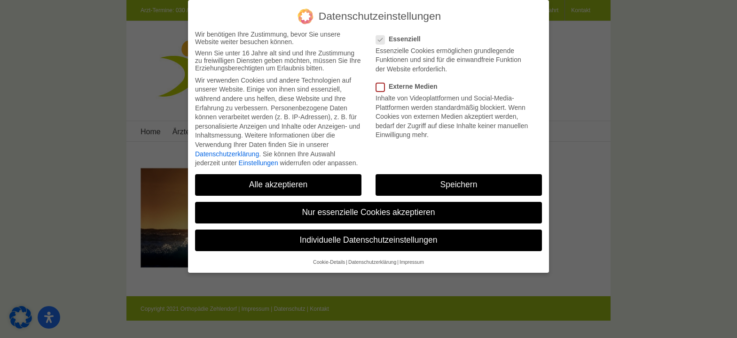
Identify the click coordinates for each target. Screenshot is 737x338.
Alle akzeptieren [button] (278, 183)
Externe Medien (410, 85)
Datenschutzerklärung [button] (372, 260)
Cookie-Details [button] (329, 260)
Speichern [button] (459, 183)
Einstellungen (258, 161)
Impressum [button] (412, 260)
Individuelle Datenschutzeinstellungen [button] (369, 238)
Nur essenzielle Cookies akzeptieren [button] (368, 210)
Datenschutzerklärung (227, 152)
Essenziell (402, 37)
